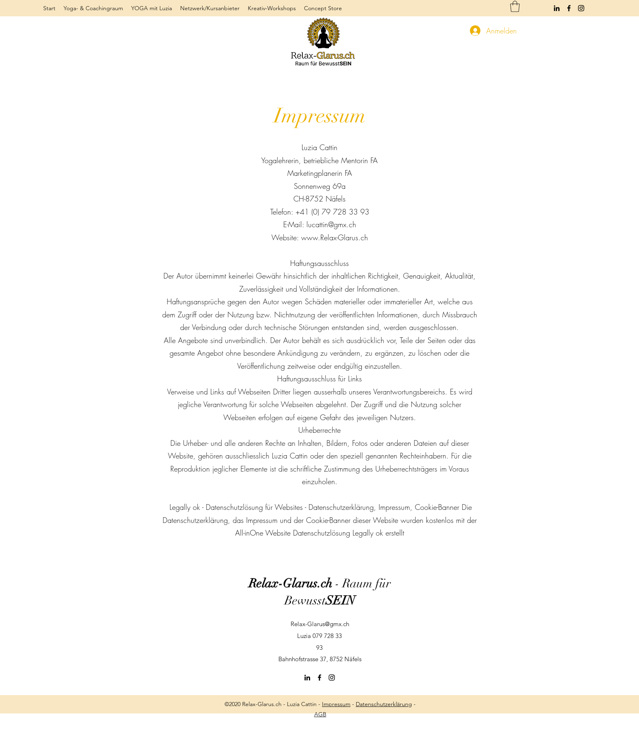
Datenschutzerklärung (384, 704)
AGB (320, 714)
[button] (515, 6)
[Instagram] (581, 8)
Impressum (336, 704)
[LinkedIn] (557, 8)
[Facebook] (569, 8)
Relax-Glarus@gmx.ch (320, 624)
